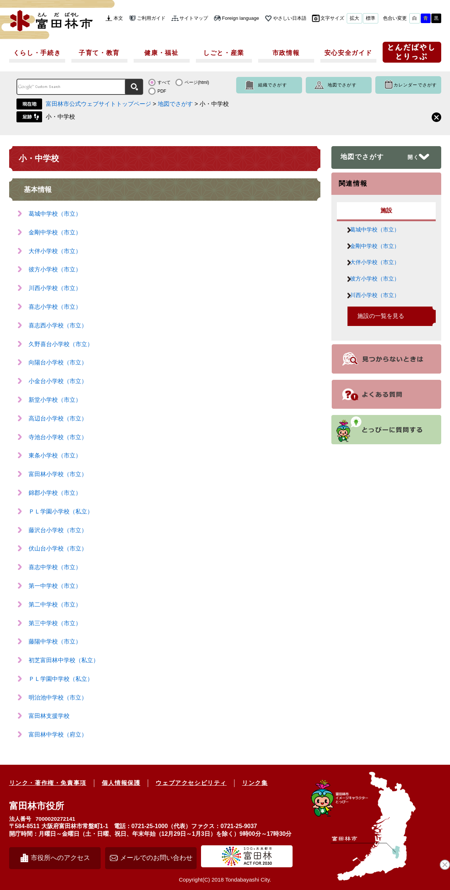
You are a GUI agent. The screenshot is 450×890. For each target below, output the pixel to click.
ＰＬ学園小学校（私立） (61, 511)
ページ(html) (197, 82)
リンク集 (255, 783)
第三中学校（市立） (55, 623)
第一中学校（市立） (55, 586)
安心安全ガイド (348, 52)
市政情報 (286, 52)
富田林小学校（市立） (58, 474)
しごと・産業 (223, 52)
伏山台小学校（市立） (58, 548)
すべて (164, 82)
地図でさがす (342, 85)
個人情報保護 (121, 783)
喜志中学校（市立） (55, 567)
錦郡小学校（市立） (55, 493)
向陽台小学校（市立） (58, 362)
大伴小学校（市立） (55, 251)
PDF (161, 91)
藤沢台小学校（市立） (58, 530)
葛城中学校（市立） (55, 214)
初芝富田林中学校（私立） (64, 660)
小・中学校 (60, 117)
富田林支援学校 (49, 716)
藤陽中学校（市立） (55, 641)
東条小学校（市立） (55, 455)
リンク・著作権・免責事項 (47, 783)
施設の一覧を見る (380, 330)
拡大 (354, 18)
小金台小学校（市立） (58, 381)
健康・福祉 (161, 52)
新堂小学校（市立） (55, 400)
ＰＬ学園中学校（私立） (61, 679)
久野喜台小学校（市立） (61, 344)
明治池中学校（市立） (58, 697)
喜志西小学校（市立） (58, 325)
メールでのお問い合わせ (156, 857)
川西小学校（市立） (55, 288)
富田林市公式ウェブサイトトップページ (98, 104)
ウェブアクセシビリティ (191, 783)
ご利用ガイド (151, 18)
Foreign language (240, 18)
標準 (370, 18)
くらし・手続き (37, 52)
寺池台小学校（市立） (58, 437)
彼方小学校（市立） (55, 269)
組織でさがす (272, 85)
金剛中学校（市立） (55, 232)
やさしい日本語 (289, 18)
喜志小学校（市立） (55, 307)
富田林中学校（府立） (58, 734)
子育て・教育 (99, 52)
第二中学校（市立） (55, 604)
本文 (118, 18)
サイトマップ (193, 18)
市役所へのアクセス (60, 857)
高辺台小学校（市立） (58, 418)
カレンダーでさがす (415, 85)
